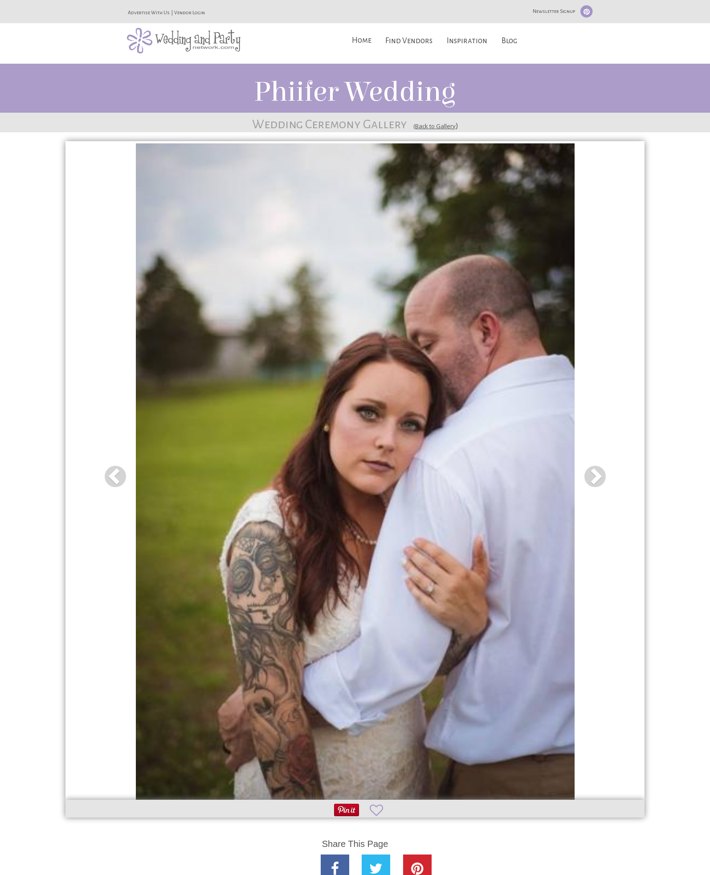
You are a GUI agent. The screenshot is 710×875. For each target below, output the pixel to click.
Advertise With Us (149, 12)
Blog (509, 41)
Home (361, 40)
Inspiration (467, 41)
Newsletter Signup (554, 11)
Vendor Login (189, 12)
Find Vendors (409, 41)
